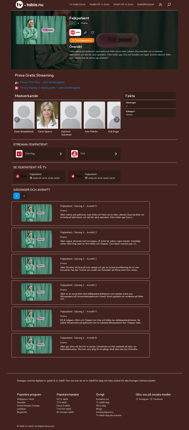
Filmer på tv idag (99, 4)
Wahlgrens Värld (25, 399)
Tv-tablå (29, 426)
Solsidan (21, 402)
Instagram (142, 399)
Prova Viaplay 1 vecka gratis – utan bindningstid (50, 88)
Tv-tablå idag (77, 4)
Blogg (99, 408)
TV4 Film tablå (64, 408)
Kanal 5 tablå (63, 405)
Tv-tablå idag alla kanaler (109, 415)
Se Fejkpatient (81, 40)
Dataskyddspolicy (104, 412)
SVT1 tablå (62, 399)
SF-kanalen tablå (65, 412)
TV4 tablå (61, 402)
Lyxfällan (21, 408)
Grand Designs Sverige (28, 405)
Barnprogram (146, 4)
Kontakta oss (102, 399)
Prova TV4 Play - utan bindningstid (42, 82)
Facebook (156, 399)
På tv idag (101, 405)
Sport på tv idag (123, 4)
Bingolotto (22, 412)
